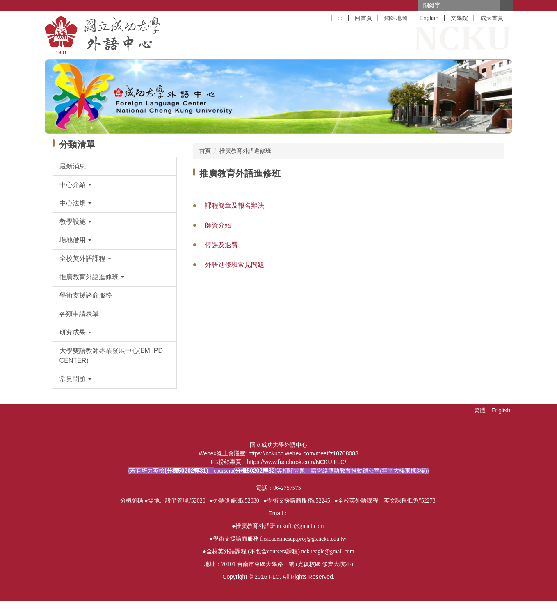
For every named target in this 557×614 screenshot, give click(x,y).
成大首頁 (491, 18)
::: (340, 18)
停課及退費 (221, 244)
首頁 (205, 151)
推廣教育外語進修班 (245, 151)
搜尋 (506, 5)
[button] (115, 185)
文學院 (459, 18)
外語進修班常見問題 (234, 264)
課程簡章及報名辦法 (234, 205)
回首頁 (363, 18)
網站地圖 (395, 18)
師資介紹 (218, 225)
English (429, 18)
